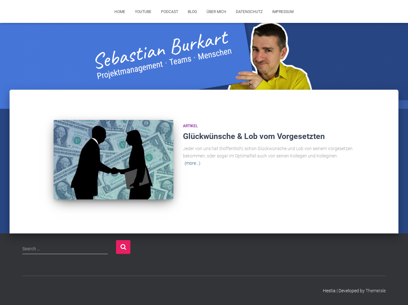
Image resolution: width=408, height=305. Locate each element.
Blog (192, 12)
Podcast (169, 12)
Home (119, 12)
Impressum (283, 12)
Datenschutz (249, 12)
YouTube (143, 12)
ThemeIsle (376, 290)
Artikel (190, 126)
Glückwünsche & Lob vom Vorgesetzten (254, 136)
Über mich (216, 12)
